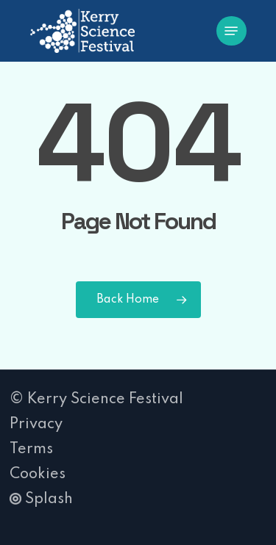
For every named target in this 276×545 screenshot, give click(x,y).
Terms (31, 449)
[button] (231, 31)
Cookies (38, 474)
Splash (41, 499)
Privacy (36, 424)
